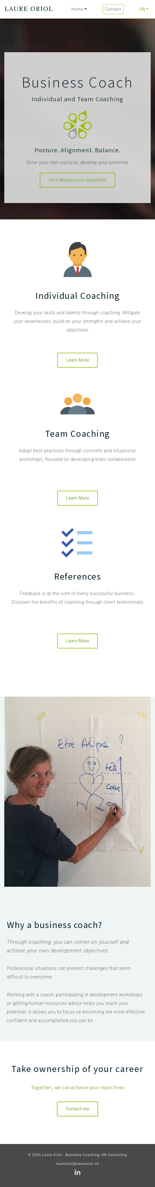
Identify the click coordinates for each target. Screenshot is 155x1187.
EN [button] (142, 9)
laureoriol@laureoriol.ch (77, 1164)
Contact (113, 9)
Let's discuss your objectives (78, 180)
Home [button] (77, 9)
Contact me (77, 1109)
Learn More (77, 360)
